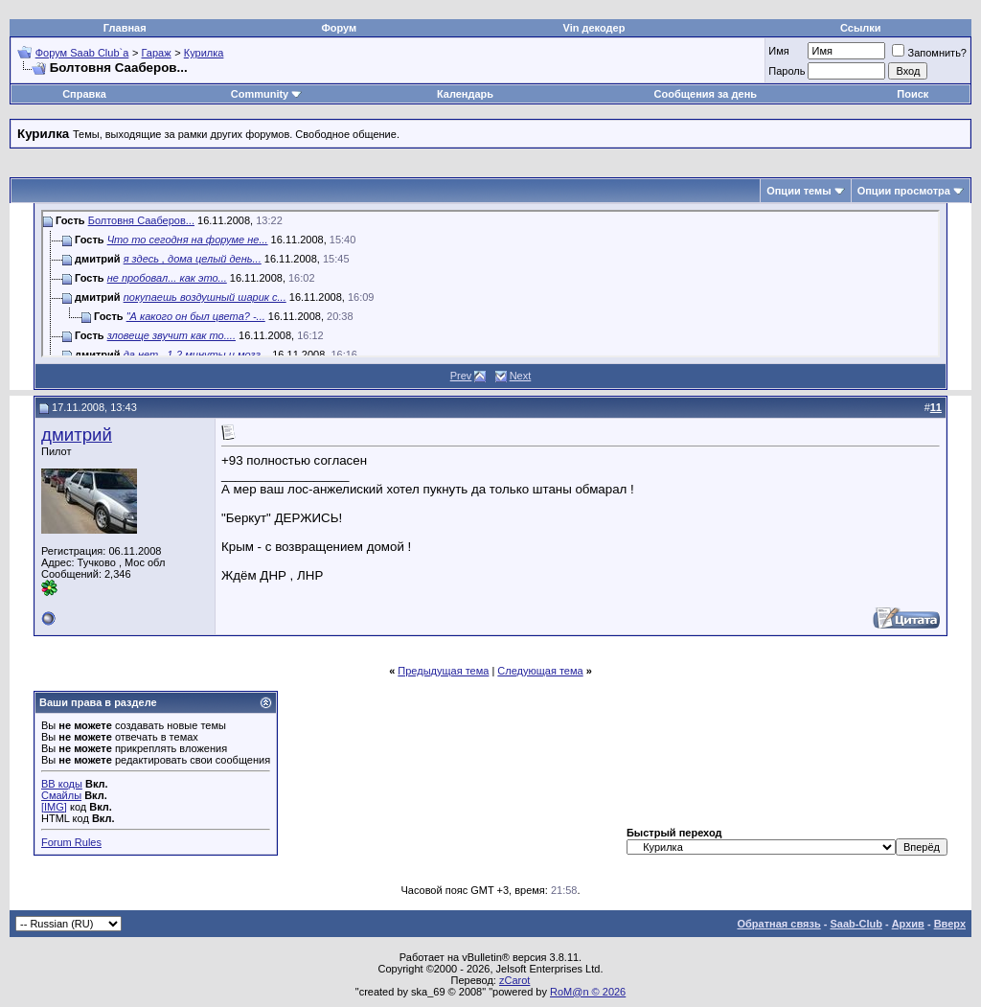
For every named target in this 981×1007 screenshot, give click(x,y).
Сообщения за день (705, 94)
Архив (908, 923)
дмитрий (76, 434)
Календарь (465, 94)
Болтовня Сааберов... (141, 220)
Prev (461, 375)
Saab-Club (855, 923)
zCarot (514, 980)
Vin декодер (594, 28)
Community (267, 94)
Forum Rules (71, 842)
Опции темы (798, 190)
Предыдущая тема (443, 670)
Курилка (204, 52)
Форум (338, 28)
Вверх (950, 923)
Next (521, 375)
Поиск (912, 94)
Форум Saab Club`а (82, 52)
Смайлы (61, 795)
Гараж (156, 52)
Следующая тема (539, 670)
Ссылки (860, 28)
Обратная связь (779, 923)
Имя (778, 51)
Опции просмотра (903, 190)
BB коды (61, 784)
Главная (125, 28)
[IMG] (54, 806)
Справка (84, 94)
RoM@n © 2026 (588, 991)
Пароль (786, 71)
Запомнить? (929, 52)
